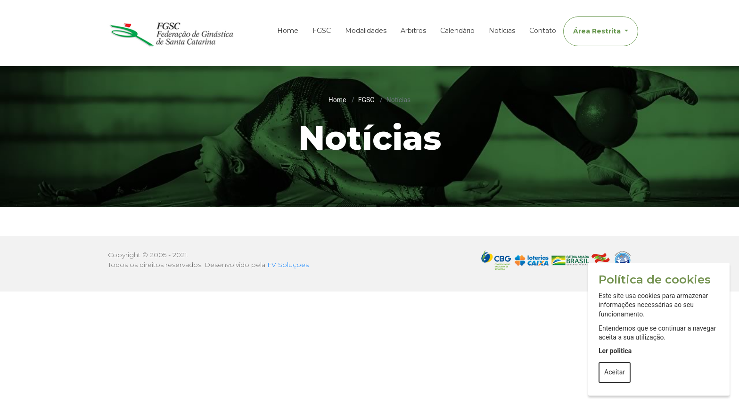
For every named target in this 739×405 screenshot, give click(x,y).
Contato (542, 30)
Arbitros (413, 30)
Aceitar (614, 372)
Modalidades (365, 30)
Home (287, 30)
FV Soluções (288, 264)
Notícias (502, 30)
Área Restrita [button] (598, 31)
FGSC (321, 30)
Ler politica (615, 351)
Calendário (457, 30)
